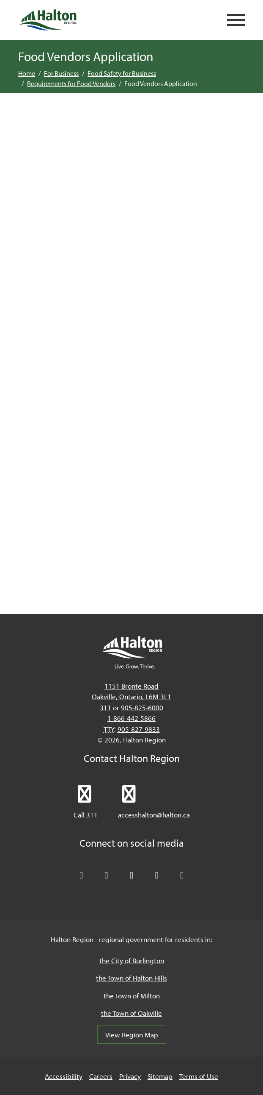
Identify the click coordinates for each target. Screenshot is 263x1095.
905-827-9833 (139, 729)
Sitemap (160, 1076)
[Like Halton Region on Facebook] (106, 875)
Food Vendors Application (160, 83)
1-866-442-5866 (131, 718)
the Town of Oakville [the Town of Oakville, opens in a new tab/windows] (131, 1013)
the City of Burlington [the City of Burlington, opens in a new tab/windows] (131, 960)
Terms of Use (198, 1076)
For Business (61, 73)
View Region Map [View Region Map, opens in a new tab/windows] (131, 1034)
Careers (100, 1076)
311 (105, 707)
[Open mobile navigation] (236, 20)
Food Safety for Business (122, 73)
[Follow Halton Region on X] (81, 875)
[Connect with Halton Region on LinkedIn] (131, 875)
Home (26, 73)
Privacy (130, 1076)
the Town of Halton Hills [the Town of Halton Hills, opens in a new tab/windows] (131, 977)
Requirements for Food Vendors (71, 83)
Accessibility (63, 1076)
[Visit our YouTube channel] (157, 875)
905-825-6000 (142, 707)
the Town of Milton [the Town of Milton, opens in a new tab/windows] (132, 995)
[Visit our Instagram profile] (182, 875)
